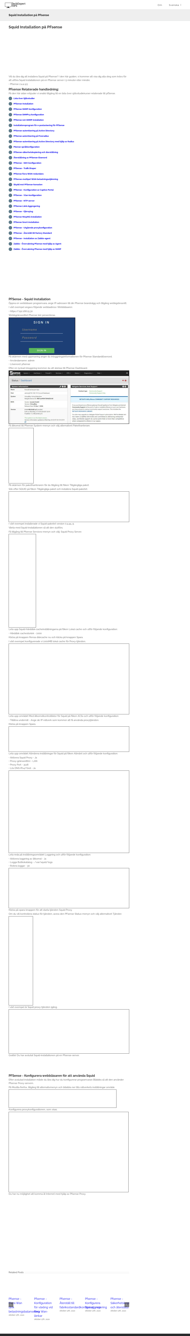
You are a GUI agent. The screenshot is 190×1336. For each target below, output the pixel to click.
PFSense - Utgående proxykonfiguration (33, 227)
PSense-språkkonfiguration (27, 147)
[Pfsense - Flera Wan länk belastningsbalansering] (18, 1281)
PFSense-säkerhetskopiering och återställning (36, 152)
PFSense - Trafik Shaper (25, 168)
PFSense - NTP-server (24, 201)
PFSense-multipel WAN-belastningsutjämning (36, 179)
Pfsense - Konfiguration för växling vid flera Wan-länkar (43, 1307)
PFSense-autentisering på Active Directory (34, 130)
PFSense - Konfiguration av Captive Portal (34, 190)
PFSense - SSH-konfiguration (27, 163)
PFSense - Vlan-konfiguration (28, 195)
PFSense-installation (23, 104)
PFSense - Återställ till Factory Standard (33, 233)
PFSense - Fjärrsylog (23, 211)
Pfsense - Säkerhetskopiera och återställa (122, 1303)
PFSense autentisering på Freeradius (31, 136)
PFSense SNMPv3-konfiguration (29, 114)
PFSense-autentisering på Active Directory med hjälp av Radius (44, 141)
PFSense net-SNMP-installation (29, 120)
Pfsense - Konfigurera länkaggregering (96, 1303)
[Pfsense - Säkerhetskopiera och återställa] (119, 1281)
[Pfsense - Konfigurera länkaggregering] (94, 1281)
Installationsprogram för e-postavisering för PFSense (39, 125)
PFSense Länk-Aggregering (27, 206)
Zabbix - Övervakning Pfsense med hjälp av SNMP (37, 249)
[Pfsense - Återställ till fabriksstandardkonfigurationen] (69, 1281)
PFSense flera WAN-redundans (29, 174)
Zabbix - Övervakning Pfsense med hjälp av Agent (37, 244)
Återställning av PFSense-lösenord (30, 157)
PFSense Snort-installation (26, 222)
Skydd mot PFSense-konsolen (28, 184)
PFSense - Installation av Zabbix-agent (32, 238)
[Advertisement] (69, 53)
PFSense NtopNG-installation (28, 217)
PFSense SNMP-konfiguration (28, 109)
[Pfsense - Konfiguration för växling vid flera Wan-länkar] (43, 1281)
